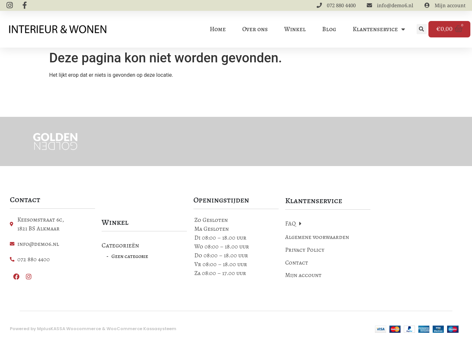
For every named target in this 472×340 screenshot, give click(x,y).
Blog (329, 30)
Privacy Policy (304, 252)
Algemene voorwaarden (317, 239)
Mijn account (303, 277)
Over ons (255, 30)
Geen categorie (129, 258)
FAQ (293, 226)
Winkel (295, 30)
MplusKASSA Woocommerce (69, 331)
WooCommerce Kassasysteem (141, 331)
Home (218, 30)
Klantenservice (379, 30)
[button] (422, 30)
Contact (296, 264)
